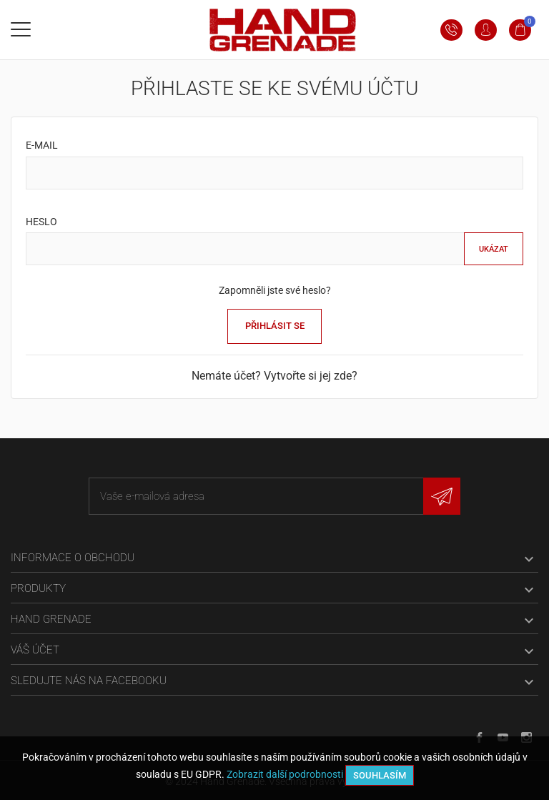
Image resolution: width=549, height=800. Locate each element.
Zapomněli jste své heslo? (275, 290)
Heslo (41, 221)
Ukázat (493, 249)
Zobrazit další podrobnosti (285, 774)
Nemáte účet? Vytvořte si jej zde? (274, 375)
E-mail (42, 145)
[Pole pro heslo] (245, 248)
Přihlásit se (275, 325)
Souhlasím (379, 775)
